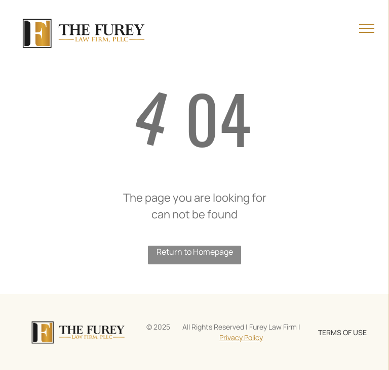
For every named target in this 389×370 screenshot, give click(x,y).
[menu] (367, 28)
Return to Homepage (195, 251)
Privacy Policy (241, 337)
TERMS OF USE (342, 332)
